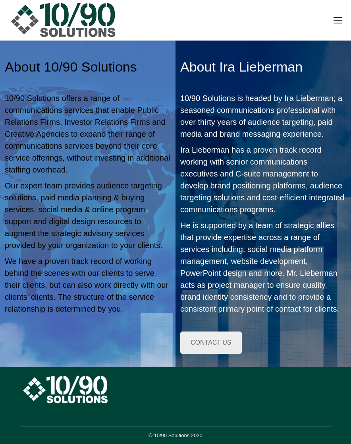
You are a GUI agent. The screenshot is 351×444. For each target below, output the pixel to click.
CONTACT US (211, 342)
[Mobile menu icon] (338, 20)
